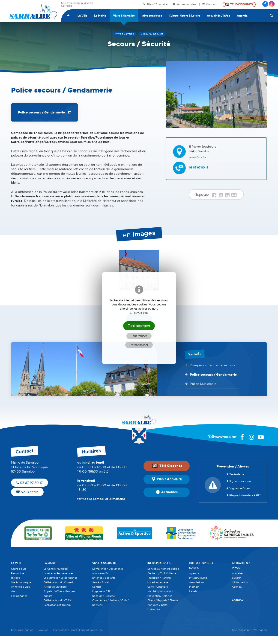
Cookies (42, 630)
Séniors (96, 586)
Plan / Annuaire (155, 4)
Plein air (194, 586)
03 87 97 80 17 (29, 483)
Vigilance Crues (239, 488)
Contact (209, 4)
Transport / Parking (159, 577)
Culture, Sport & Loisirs (184, 15)
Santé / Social (100, 582)
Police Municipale (203, 384)
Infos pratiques (152, 15)
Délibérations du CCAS (57, 600)
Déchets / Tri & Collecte (161, 573)
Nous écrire (27, 492)
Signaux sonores (240, 481)
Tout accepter (139, 326)
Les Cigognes (19, 596)
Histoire (15, 577)
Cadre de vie (18, 568)
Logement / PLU (102, 591)
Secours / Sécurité (103, 596)
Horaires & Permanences (58, 573)
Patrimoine (17, 573)
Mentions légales (22, 630)
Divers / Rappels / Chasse (162, 600)
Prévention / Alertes (159, 596)
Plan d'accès (197, 157)
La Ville (82, 15)
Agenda (242, 15)
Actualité (237, 573)
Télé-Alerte (236, 474)
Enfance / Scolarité (104, 577)
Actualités (167, 492)
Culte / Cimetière (157, 586)
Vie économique (21, 582)
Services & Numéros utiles (163, 568)
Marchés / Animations (160, 591)
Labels (193, 591)
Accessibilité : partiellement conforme (77, 630)
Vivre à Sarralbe (124, 15)
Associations (196, 582)
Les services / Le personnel (60, 577)
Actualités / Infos (218, 15)
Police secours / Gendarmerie (213, 374)
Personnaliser (139, 345)
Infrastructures (198, 577)
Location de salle (157, 582)
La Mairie (100, 15)
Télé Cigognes (167, 466)
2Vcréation (259, 630)
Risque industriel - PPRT (245, 495)
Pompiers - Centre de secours (212, 365)
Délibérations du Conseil (58, 582)
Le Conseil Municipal (56, 568)
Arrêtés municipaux (55, 586)
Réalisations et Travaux (57, 605)
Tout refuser (139, 336)
